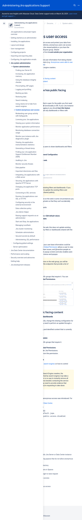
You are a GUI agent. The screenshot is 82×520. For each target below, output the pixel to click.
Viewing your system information (28, 123)
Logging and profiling (23, 89)
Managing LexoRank (23, 225)
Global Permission (50, 247)
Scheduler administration (25, 232)
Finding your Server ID (24, 70)
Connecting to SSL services (26, 193)
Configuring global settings (23, 243)
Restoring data (21, 97)
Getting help (15, 261)
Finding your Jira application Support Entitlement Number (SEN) (26, 154)
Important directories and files (27, 171)
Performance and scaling (20, 254)
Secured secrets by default (25, 236)
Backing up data (21, 93)
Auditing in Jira (21, 160)
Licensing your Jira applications (27, 119)
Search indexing (21, 100)
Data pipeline (20, 167)
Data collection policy (23, 208)
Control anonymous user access (27, 110)
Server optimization (20, 247)
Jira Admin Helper (22, 212)
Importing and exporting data (21, 56)
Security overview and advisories (23, 258)
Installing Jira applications (20, 41)
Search (74, 5)
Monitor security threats (24, 164)
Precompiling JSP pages (25, 86)
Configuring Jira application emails (23, 59)
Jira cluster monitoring (24, 229)
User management (17, 49)
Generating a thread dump (25, 148)
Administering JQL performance (27, 240)
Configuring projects (18, 52)
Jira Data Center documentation (22, 250)
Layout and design (17, 45)
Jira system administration (21, 63)
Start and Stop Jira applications (27, 222)
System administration (21, 67)
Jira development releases (20, 265)
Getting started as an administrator (24, 38)
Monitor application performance (28, 127)
